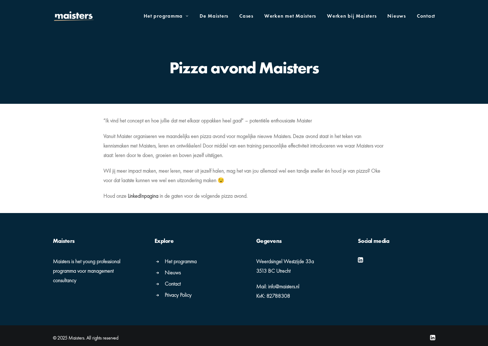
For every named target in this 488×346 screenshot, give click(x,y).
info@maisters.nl (283, 285)
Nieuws (396, 16)
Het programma (166, 16)
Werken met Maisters (290, 16)
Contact (426, 16)
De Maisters (214, 16)
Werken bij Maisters (352, 16)
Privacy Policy (178, 294)
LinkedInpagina (143, 195)
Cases (246, 16)
